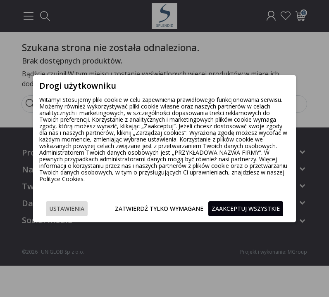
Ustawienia (66, 208)
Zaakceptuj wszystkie (246, 208)
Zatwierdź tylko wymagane (159, 208)
